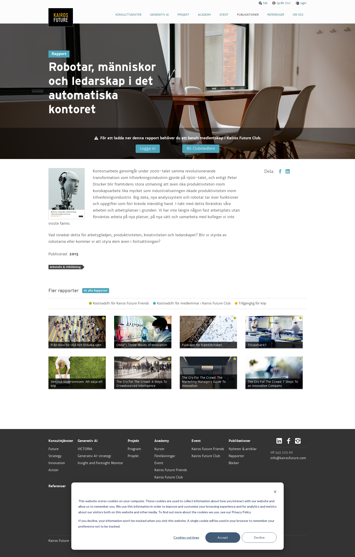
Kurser (159, 449)
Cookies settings (186, 537)
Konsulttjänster (60, 441)
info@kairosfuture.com (288, 458)
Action (53, 470)
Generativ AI (88, 441)
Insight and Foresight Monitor (100, 463)
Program (134, 449)
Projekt (133, 441)
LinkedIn (287, 171)
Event (158, 463)
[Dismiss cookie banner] (275, 492)
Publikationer (239, 441)
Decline (259, 537)
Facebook (280, 171)
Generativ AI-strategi (94, 456)
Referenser (57, 486)
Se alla (96, 290)
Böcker (234, 463)
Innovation (56, 463)
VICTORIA (85, 449)
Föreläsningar (164, 456)
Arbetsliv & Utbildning (65, 267)
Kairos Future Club (168, 477)
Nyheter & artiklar (243, 449)
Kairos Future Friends (170, 470)
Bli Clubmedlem (201, 148)
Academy (161, 441)
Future (53, 449)
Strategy (55, 456)
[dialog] (177, 516)
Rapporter (236, 456)
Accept (223, 537)
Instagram (298, 441)
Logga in (147, 148)
